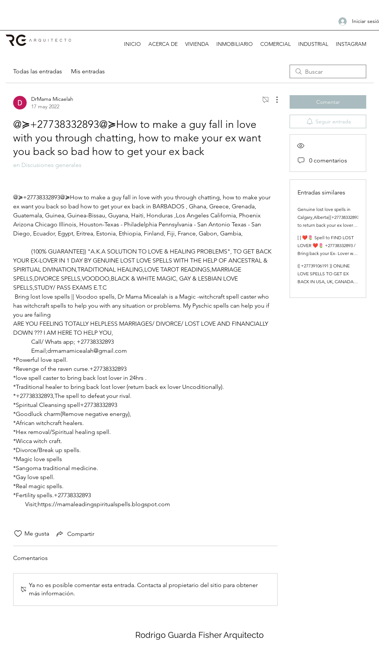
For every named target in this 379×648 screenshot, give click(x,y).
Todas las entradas (37, 71)
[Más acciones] (273, 99)
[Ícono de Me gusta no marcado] (18, 533)
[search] (328, 71)
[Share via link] (74, 533)
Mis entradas (88, 71)
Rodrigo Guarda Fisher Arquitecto (199, 635)
